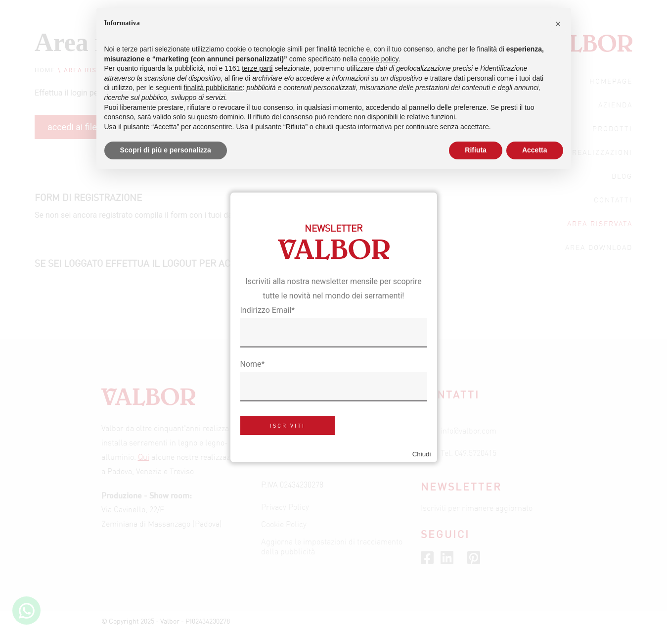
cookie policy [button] (378, 59)
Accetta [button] (534, 150)
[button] (558, 24)
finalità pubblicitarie (213, 88)
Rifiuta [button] (476, 150)
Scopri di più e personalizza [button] (165, 150)
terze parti (257, 68)
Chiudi (421, 454)
